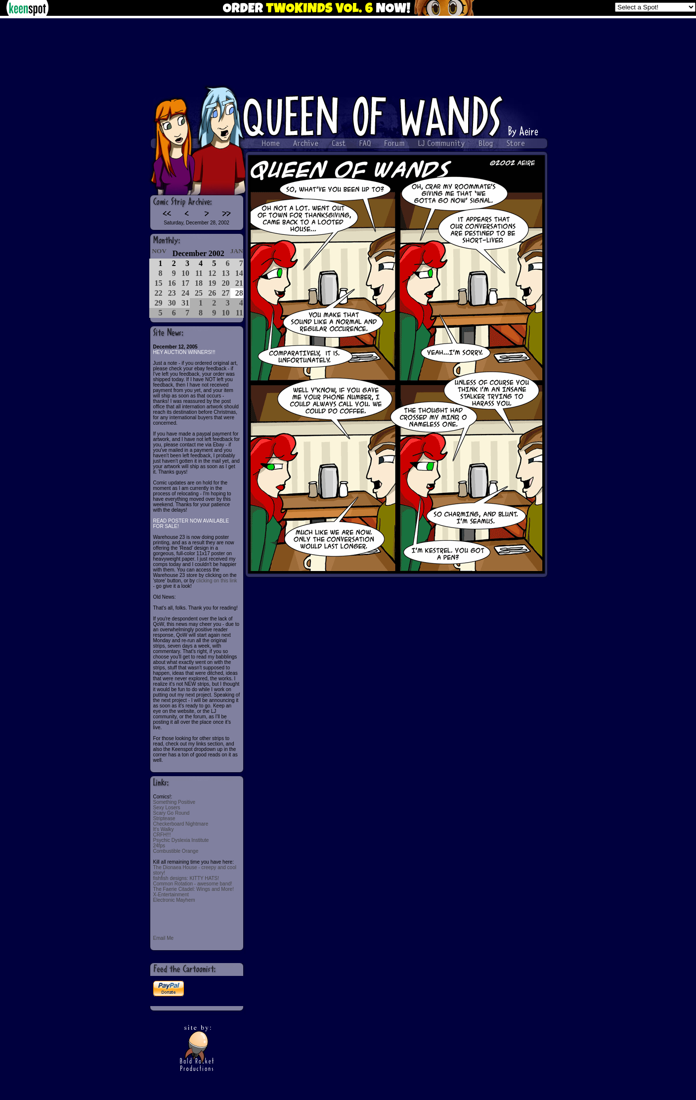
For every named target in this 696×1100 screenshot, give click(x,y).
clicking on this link (216, 580)
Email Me (163, 938)
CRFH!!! (162, 834)
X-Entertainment (171, 894)
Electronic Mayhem (174, 900)
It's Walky (163, 829)
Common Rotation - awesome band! (192, 883)
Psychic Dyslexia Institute (181, 840)
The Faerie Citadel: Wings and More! (193, 889)
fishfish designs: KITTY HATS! (186, 878)
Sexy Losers (166, 807)
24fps (159, 845)
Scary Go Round (171, 813)
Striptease (164, 818)
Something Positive (174, 802)
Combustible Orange (176, 851)
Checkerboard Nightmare (181, 824)
